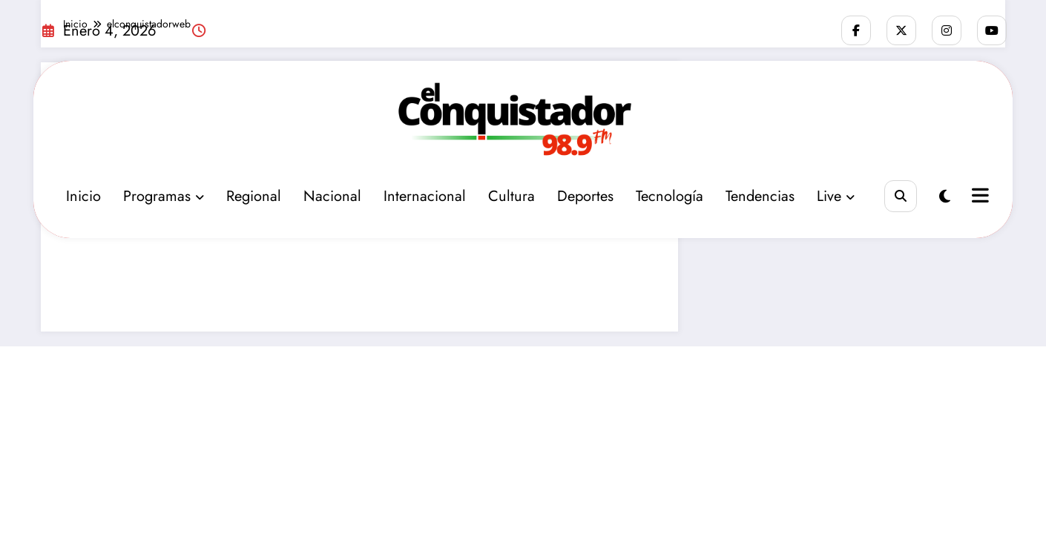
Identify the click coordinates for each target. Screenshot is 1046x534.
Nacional (332, 196)
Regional (253, 196)
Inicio (83, 196)
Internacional (425, 196)
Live (836, 196)
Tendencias (760, 196)
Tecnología (669, 196)
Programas (163, 196)
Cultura (511, 196)
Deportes (585, 196)
